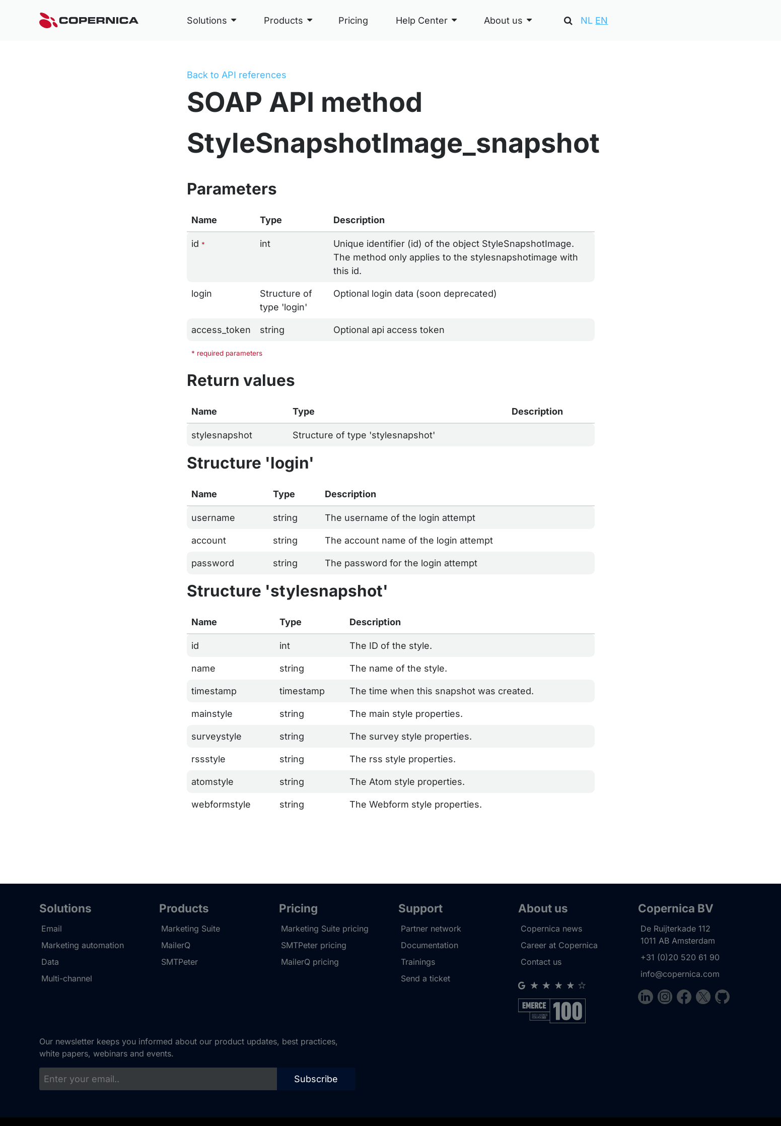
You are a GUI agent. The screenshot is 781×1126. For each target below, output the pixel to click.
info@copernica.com (680, 974)
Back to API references (237, 75)
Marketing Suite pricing (325, 928)
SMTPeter (179, 962)
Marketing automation (82, 945)
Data (50, 962)
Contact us (541, 962)
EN (601, 20)
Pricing (353, 20)
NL (587, 20)
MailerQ (175, 945)
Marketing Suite (190, 928)
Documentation (429, 945)
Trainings (418, 962)
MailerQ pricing (310, 962)
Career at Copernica (559, 945)
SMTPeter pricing (313, 945)
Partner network (431, 928)
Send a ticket (425, 978)
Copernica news (551, 928)
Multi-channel (66, 978)
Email (51, 928)
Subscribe (316, 1079)
